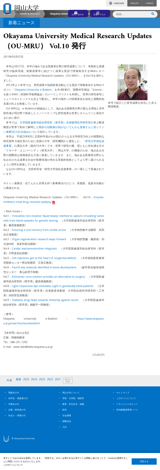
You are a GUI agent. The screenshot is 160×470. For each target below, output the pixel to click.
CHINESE (149, 3)
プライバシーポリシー (127, 431)
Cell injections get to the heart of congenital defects (44, 286)
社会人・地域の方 (17, 442)
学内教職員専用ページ (127, 436)
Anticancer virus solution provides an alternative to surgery (48, 304)
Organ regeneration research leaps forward (39, 267)
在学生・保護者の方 (18, 425)
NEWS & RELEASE (30, 41)
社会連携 (66, 442)
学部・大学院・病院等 (73, 425)
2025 (27, 408)
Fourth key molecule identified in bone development (44, 295)
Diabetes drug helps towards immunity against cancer (45, 328)
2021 (61, 408)
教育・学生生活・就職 (73, 431)
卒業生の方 (13, 431)
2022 (52, 408)
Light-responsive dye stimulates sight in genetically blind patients (52, 314)
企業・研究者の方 (17, 436)
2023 (44, 408)
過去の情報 (71, 408)
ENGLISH (135, 3)
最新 (19, 408)
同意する (144, 461)
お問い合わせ (69, 12)
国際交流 (66, 448)
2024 (35, 408)
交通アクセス (98, 12)
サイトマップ (122, 419)
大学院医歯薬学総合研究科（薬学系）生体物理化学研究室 (55, 150)
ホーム (6, 41)
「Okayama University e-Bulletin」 (33, 117)
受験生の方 (13, 419)
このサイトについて (126, 425)
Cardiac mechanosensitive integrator (34, 276)
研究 (64, 436)
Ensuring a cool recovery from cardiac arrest (39, 258)
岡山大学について (71, 419)
